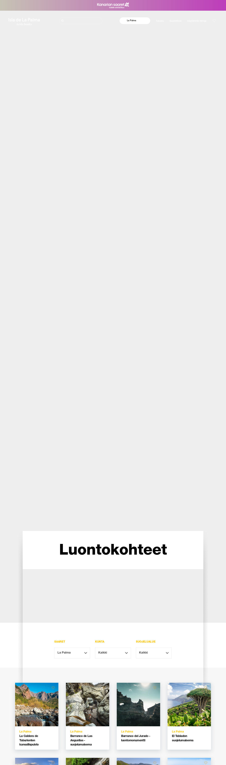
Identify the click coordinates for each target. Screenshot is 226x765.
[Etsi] (80, 20)
